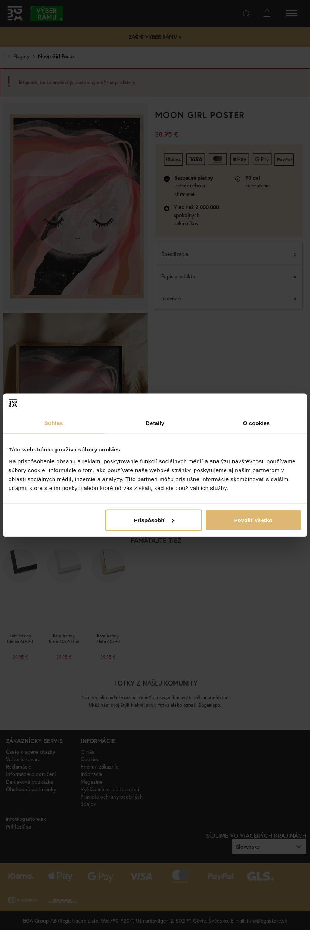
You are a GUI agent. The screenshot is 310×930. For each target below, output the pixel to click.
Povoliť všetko (253, 520)
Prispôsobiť (154, 520)
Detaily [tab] (155, 423)
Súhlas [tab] (53, 423)
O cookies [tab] (256, 423)
